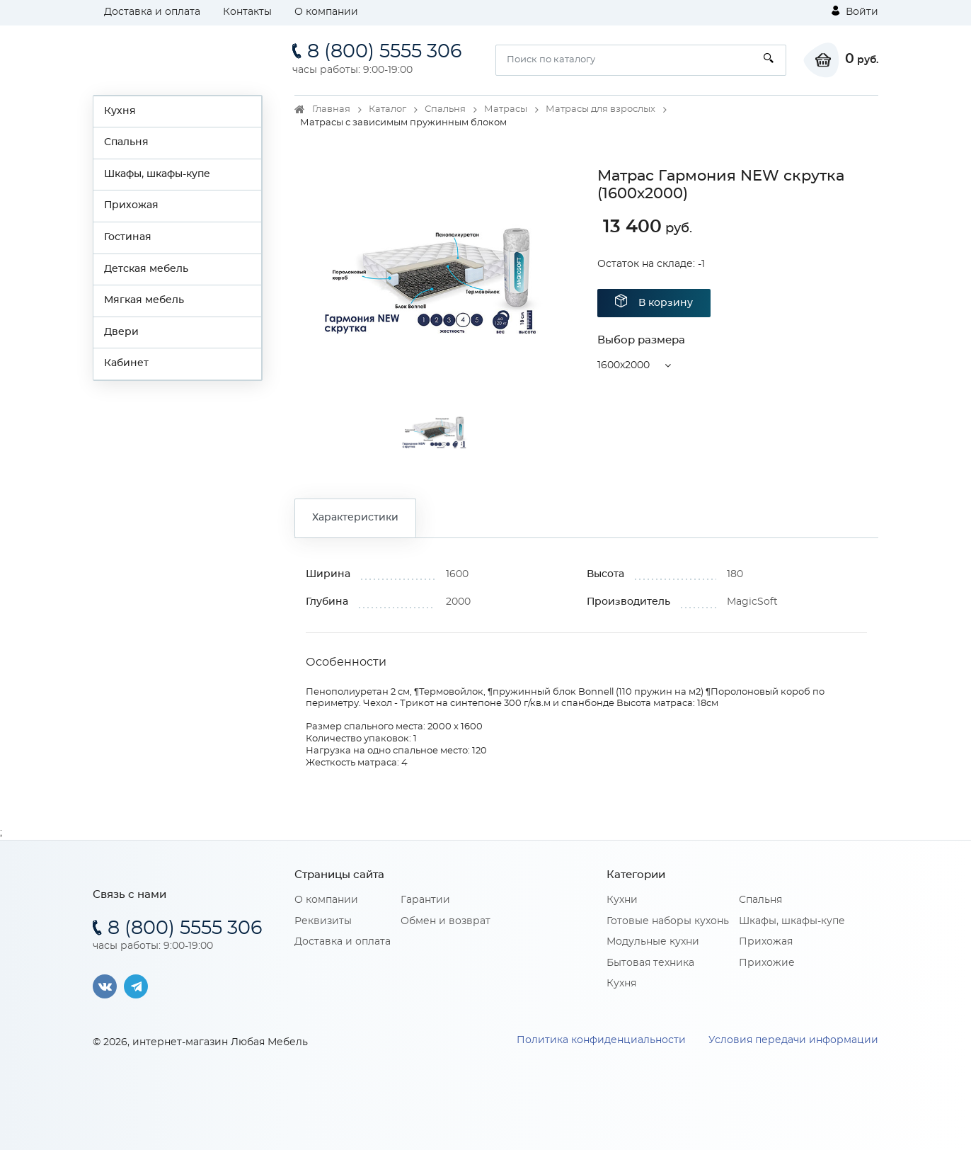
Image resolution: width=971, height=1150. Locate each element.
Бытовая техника (650, 963)
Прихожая (131, 205)
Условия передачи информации (793, 1040)
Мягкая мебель (144, 300)
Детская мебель (146, 269)
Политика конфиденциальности (601, 1040)
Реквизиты (323, 921)
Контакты (247, 12)
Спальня (126, 142)
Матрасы (505, 109)
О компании (326, 12)
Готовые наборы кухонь (668, 921)
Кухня (120, 111)
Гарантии (425, 900)
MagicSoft (752, 602)
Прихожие (767, 963)
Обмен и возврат (445, 921)
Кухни (622, 900)
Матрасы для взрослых (600, 109)
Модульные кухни (653, 942)
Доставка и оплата (152, 12)
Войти (855, 11)
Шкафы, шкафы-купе (157, 174)
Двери (121, 332)
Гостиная (127, 237)
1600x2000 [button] (623, 365)
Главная (331, 109)
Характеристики (355, 518)
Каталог (387, 109)
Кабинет (126, 363)
